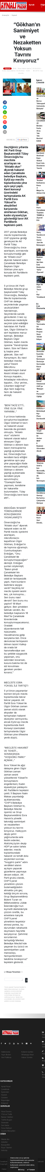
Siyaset (14, 15)
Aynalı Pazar (6, 1086)
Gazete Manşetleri (8, 1131)
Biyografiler (5, 1145)
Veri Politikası (6, 1057)
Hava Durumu (6, 1111)
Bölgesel (4, 1103)
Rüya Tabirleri (6, 1148)
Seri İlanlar (5, 1125)
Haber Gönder (27, 1057)
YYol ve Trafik (6, 1114)
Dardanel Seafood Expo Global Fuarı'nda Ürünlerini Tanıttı (40, 160)
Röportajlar (5, 1100)
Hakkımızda (5, 1052)
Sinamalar (5, 1123)
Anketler (4, 1142)
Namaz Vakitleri (7, 1117)
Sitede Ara (5, 1139)
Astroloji (4, 1150)
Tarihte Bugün (6, 1120)
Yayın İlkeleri (6, 1055)
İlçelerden (5, 1092)
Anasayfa (5, 15)
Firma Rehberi (6, 1128)
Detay (21, 1170)
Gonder (26, 980)
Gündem (4, 1097)
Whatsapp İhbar (27, 1055)
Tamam (31, 1170)
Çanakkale (5, 1089)
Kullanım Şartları (27, 1052)
